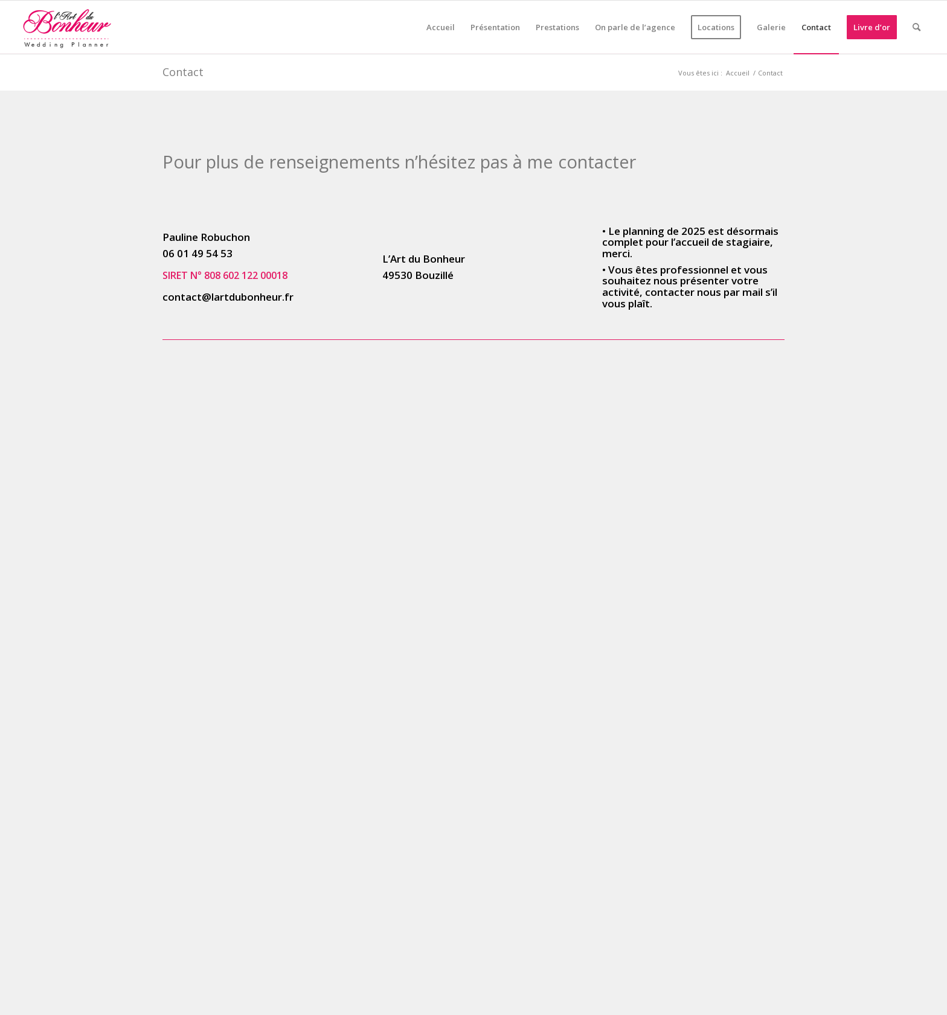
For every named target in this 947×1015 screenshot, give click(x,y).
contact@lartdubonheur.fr (228, 297)
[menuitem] (441, 27)
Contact (183, 72)
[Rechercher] (916, 27)
